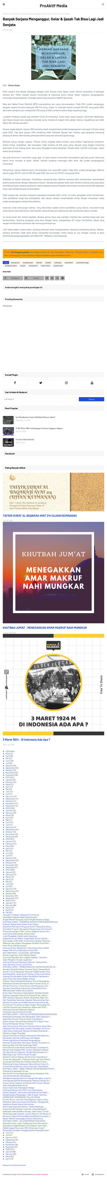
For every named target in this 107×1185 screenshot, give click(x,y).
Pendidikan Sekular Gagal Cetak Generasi (20, 917)
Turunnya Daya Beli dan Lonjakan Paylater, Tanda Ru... (25, 957)
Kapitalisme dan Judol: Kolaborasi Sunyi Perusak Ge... (26, 1123)
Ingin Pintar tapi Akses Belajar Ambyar (19, 979)
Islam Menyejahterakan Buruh (15, 1085)
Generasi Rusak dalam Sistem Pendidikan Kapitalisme (26, 976)
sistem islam (45, 266)
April (8, 756)
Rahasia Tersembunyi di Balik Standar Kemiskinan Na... (26, 1002)
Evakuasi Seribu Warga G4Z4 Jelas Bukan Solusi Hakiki (26, 948)
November (10, 772)
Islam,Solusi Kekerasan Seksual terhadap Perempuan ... (26, 1031)
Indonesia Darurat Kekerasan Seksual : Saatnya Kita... (25, 962)
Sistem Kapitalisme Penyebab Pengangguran (22, 1040)
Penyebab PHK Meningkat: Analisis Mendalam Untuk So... (27, 1028)
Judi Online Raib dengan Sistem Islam (19, 934)
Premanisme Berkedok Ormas (15, 1071)
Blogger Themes (16, 1174)
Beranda (6, 14)
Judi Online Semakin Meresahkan (17, 1076)
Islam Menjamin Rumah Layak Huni (17, 960)
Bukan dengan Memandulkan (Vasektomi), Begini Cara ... (26, 1021)
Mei (7, 758)
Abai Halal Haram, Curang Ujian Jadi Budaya (21, 952)
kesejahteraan (28, 263)
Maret (8, 753)
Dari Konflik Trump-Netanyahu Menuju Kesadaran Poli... (26, 1073)
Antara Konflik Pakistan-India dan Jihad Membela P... (25, 1109)
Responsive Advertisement (14, 1165)
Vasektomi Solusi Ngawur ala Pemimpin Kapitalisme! (25, 1057)
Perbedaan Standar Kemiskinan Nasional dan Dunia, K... (26, 983)
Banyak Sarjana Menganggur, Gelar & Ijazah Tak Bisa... (25, 1095)
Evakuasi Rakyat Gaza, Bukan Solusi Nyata (20, 924)
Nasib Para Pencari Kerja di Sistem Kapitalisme (22, 1019)
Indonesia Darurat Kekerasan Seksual (18, 1009)
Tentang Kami (98, 1174)
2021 (8, 777)
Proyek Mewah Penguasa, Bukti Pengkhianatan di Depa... (27, 919)
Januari (9, 780)
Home (85, 1174)
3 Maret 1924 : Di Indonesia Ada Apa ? (26, 739)
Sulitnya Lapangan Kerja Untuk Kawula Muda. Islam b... (26, 995)
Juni (8, 761)
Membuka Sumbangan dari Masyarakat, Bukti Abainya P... (27, 1016)
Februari (9, 782)
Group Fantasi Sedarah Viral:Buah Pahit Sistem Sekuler (26, 1083)
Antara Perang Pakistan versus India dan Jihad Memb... (26, 1066)
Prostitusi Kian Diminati (25, 439)
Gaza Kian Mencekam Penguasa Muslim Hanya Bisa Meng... (27, 926)
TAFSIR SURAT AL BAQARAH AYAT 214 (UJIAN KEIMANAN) (40, 515)
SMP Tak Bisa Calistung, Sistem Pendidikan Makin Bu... (26, 997)
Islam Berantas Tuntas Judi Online (17, 964)
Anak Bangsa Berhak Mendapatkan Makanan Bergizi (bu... (27, 1080)
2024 (8, 870)
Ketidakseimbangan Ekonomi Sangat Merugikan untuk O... (27, 1078)
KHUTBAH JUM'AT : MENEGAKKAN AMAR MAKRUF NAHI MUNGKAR (45, 627)
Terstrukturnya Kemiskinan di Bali (17, 1012)
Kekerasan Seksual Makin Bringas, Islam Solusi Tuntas (26, 1111)
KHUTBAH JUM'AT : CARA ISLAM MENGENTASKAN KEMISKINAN (30, 1014)
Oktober (9, 770)
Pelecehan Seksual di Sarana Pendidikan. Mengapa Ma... (26, 1102)
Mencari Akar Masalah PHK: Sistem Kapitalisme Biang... (26, 1050)
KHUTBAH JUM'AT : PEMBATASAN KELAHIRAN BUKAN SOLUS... (30, 967)
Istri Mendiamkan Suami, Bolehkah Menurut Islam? (35, 417)
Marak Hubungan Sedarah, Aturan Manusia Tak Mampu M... (27, 1114)
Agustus (9, 765)
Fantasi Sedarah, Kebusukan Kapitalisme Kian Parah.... (26, 1092)
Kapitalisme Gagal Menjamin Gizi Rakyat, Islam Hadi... (25, 1125)
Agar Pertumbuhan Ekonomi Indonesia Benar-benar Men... (28, 1026)
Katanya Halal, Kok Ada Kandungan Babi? (20, 1045)
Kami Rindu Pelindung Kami (15, 945)
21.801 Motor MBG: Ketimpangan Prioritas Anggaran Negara (39, 428)
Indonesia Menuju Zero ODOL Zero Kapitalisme (22, 1090)
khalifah (39, 263)
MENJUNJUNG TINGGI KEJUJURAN (18, 990)
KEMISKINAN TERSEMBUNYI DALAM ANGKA (21, 1097)
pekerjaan (57, 263)
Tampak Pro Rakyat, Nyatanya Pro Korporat (21, 915)
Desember (10, 775)
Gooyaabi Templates (40, 1174)
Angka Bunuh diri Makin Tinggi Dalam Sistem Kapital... (26, 938)
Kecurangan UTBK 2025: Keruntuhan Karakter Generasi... (27, 941)
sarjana (22, 266)
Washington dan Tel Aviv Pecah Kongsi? (19, 1054)
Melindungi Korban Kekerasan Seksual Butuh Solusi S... (26, 1064)
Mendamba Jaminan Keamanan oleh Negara (21, 1038)
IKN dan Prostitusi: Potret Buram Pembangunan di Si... (26, 986)
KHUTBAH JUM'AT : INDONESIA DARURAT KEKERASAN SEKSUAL (30, 922)
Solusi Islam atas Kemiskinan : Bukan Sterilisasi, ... (24, 1106)
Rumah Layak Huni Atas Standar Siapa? (19, 955)
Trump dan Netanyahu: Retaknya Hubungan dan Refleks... (27, 1059)
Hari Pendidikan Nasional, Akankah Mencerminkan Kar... (26, 1000)
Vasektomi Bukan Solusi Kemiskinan (18, 1104)
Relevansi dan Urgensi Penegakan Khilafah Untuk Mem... (26, 943)
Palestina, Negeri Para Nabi (14, 1033)
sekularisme (33, 266)
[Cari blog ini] (41, 399)
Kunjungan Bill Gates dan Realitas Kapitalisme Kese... (25, 1061)
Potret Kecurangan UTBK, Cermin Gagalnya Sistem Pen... (27, 931)
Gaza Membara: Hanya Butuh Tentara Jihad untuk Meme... (27, 974)
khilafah (48, 263)
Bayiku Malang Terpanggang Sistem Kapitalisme (23, 1118)
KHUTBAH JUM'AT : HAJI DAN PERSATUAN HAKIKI (24, 1121)
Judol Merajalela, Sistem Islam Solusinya (20, 936)
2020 (8, 751)
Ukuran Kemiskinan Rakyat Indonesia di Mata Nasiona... (26, 1035)
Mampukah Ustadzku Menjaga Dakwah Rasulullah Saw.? (26, 1130)
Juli (7, 763)
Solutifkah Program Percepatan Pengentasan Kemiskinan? (27, 929)
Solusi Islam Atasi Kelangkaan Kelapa (18, 1087)
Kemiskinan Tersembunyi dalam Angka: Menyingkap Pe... (27, 1005)
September (10, 768)
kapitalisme (15, 263)
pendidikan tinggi (82, 263)
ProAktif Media (53, 5)
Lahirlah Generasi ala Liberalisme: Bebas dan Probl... (25, 1007)
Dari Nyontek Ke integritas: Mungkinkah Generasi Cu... (26, 1052)
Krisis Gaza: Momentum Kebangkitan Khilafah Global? (25, 993)
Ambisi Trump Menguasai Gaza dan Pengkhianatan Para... (27, 971)
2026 (8, 1149)
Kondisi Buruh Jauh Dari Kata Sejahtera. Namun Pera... (26, 1099)
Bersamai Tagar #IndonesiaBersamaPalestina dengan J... (27, 1116)
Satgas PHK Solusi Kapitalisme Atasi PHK (20, 950)
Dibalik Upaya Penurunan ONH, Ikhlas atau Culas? (23, 1128)
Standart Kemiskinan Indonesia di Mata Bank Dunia (24, 988)
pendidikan (69, 263)
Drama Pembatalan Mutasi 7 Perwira (18, 1024)
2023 (8, 839)
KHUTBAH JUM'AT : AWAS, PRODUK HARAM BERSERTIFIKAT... (29, 1069)
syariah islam (15, 14)
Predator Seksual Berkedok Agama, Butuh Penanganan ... (27, 981)
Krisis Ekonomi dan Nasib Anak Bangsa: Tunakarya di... (26, 1047)
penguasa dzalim (11, 266)
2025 (8, 900)
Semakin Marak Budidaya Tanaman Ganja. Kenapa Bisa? (26, 969)
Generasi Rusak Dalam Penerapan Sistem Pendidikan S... (27, 1042)
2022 (8, 808)
